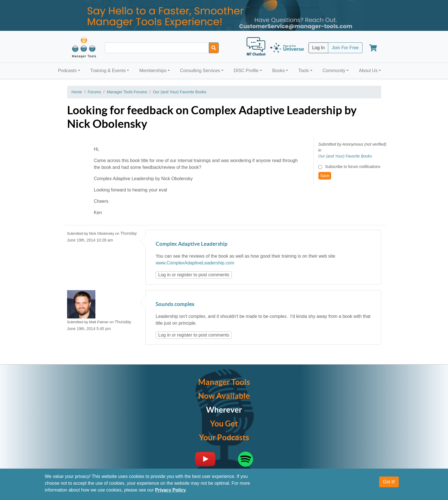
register (184, 274)
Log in (164, 274)
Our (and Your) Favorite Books (179, 92)
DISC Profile (246, 70)
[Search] (214, 47)
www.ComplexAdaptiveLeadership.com (195, 262)
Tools (303, 70)
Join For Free (345, 47)
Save (324, 175)
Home (77, 92)
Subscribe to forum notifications (352, 166)
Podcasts (67, 70)
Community (333, 70)
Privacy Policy (170, 490)
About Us (368, 70)
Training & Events (108, 70)
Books (278, 70)
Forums (94, 92)
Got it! (389, 481)
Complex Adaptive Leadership (192, 244)
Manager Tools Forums (127, 92)
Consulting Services (200, 70)
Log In (318, 47)
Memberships (152, 70)
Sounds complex (175, 304)
